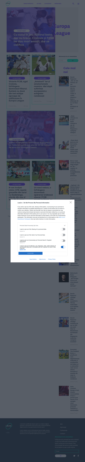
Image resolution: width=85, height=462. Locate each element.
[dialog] (42, 231)
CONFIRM (30, 253)
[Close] (71, 202)
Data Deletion (33, 259)
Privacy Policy (51, 259)
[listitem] (42, 225)
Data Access (42, 259)
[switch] (63, 229)
